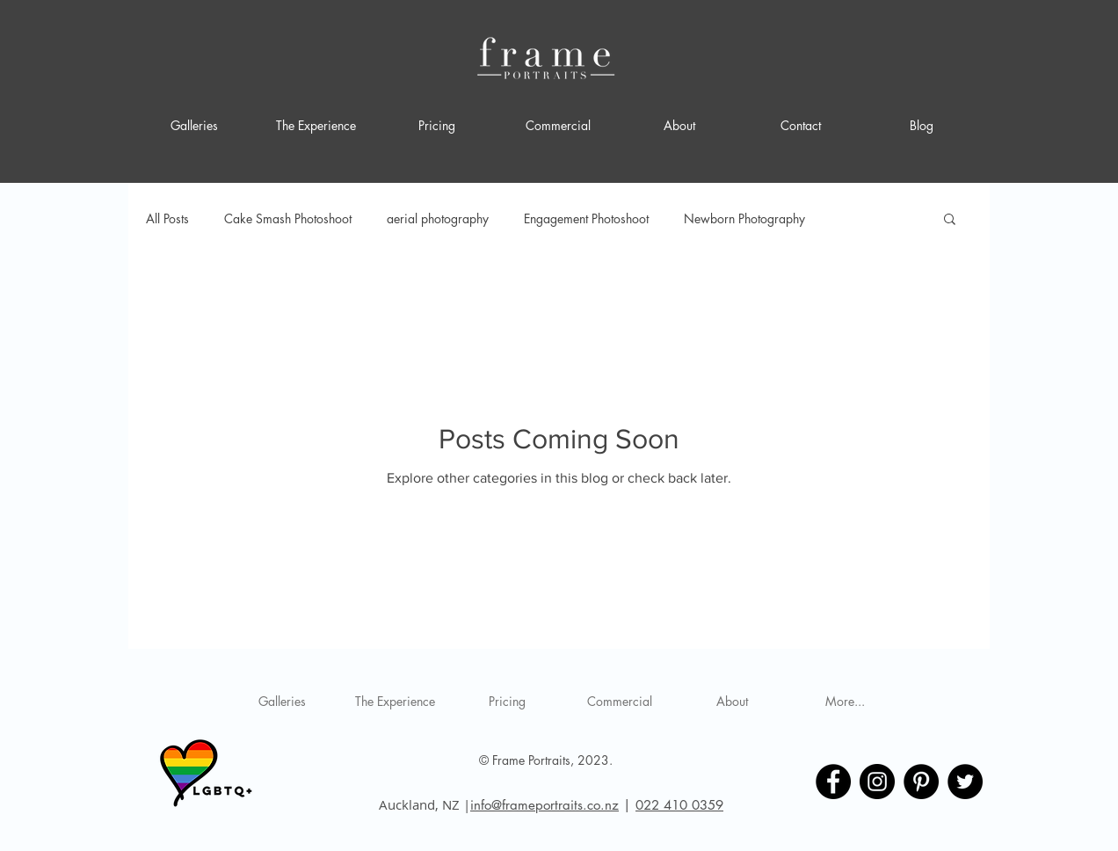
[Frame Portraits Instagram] (877, 781)
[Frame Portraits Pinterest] (921, 781)
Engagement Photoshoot (586, 218)
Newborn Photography (744, 218)
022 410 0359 (679, 804)
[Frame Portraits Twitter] (965, 781)
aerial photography (438, 218)
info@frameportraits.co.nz (544, 804)
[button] (949, 220)
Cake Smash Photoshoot (288, 218)
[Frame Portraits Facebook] (833, 781)
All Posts (167, 218)
